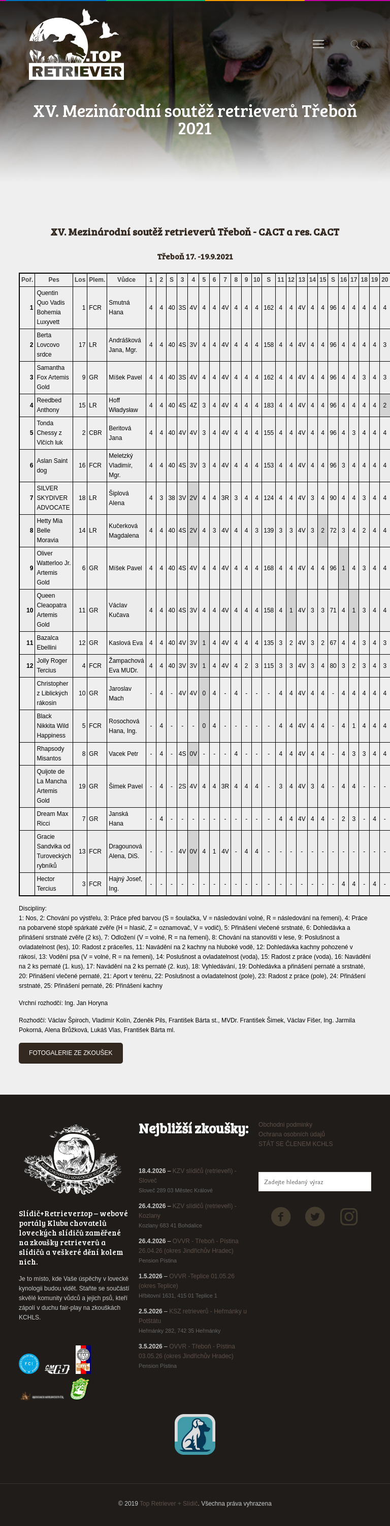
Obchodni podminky (285, 1124)
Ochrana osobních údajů (291, 1134)
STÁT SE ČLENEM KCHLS (295, 1144)
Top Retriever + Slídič (169, 1503)
